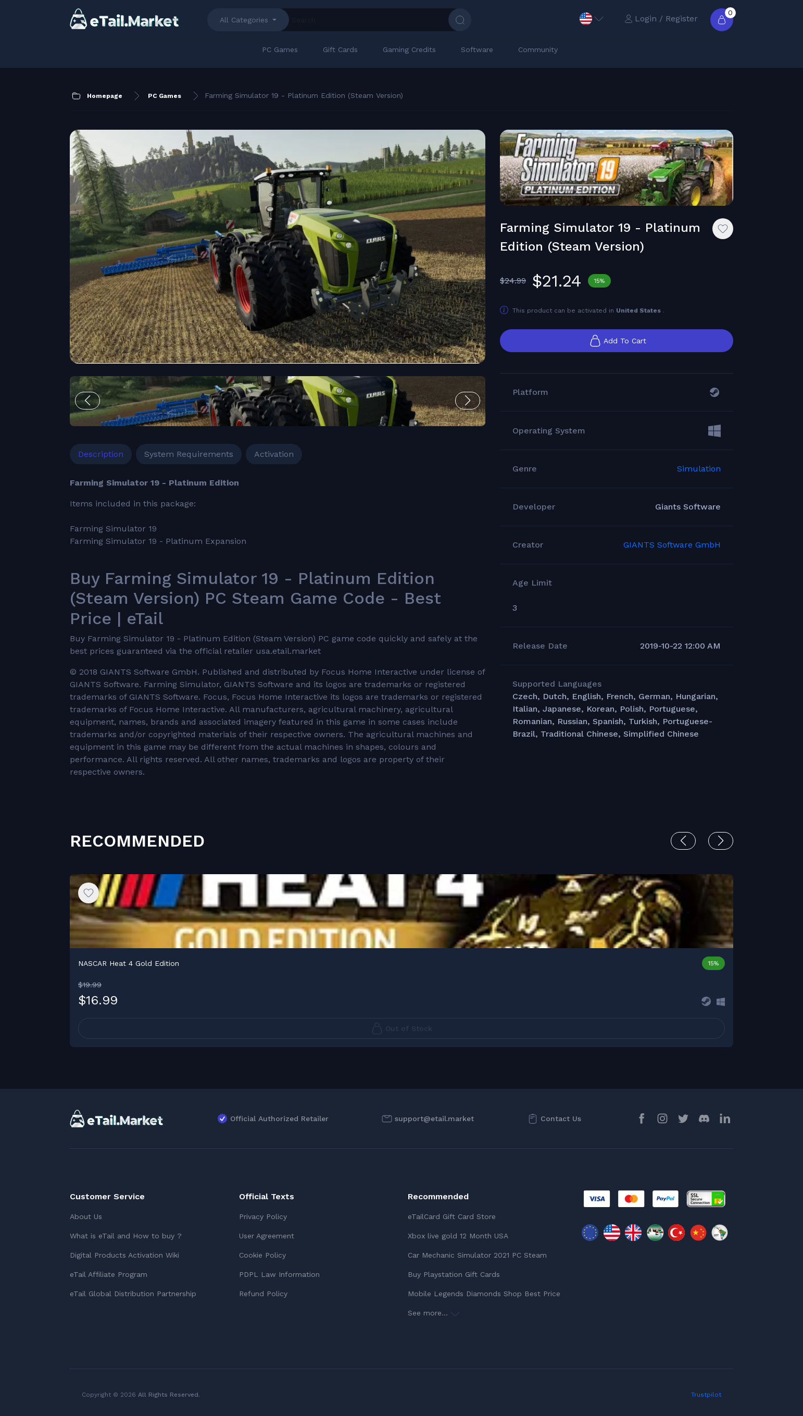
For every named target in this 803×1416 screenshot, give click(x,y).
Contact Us (561, 1118)
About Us (86, 1216)
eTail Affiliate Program (108, 1274)
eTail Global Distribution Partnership (133, 1293)
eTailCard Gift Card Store (452, 1216)
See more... (434, 1313)
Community (538, 49)
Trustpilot (706, 1394)
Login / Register (661, 18)
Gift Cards (340, 49)
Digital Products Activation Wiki (124, 1255)
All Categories (244, 20)
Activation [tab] (274, 454)
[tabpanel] (277, 627)
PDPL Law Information (279, 1274)
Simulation (699, 469)
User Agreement (266, 1236)
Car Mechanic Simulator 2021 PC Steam (477, 1255)
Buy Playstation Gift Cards (454, 1274)
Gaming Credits (409, 49)
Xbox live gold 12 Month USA (458, 1236)
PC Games (280, 49)
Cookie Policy (262, 1255)
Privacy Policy (263, 1216)
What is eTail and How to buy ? (126, 1236)
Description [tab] (100, 454)
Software (477, 49)
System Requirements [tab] (188, 454)
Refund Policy (263, 1293)
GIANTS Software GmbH (672, 545)
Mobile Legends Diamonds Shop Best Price (484, 1293)
